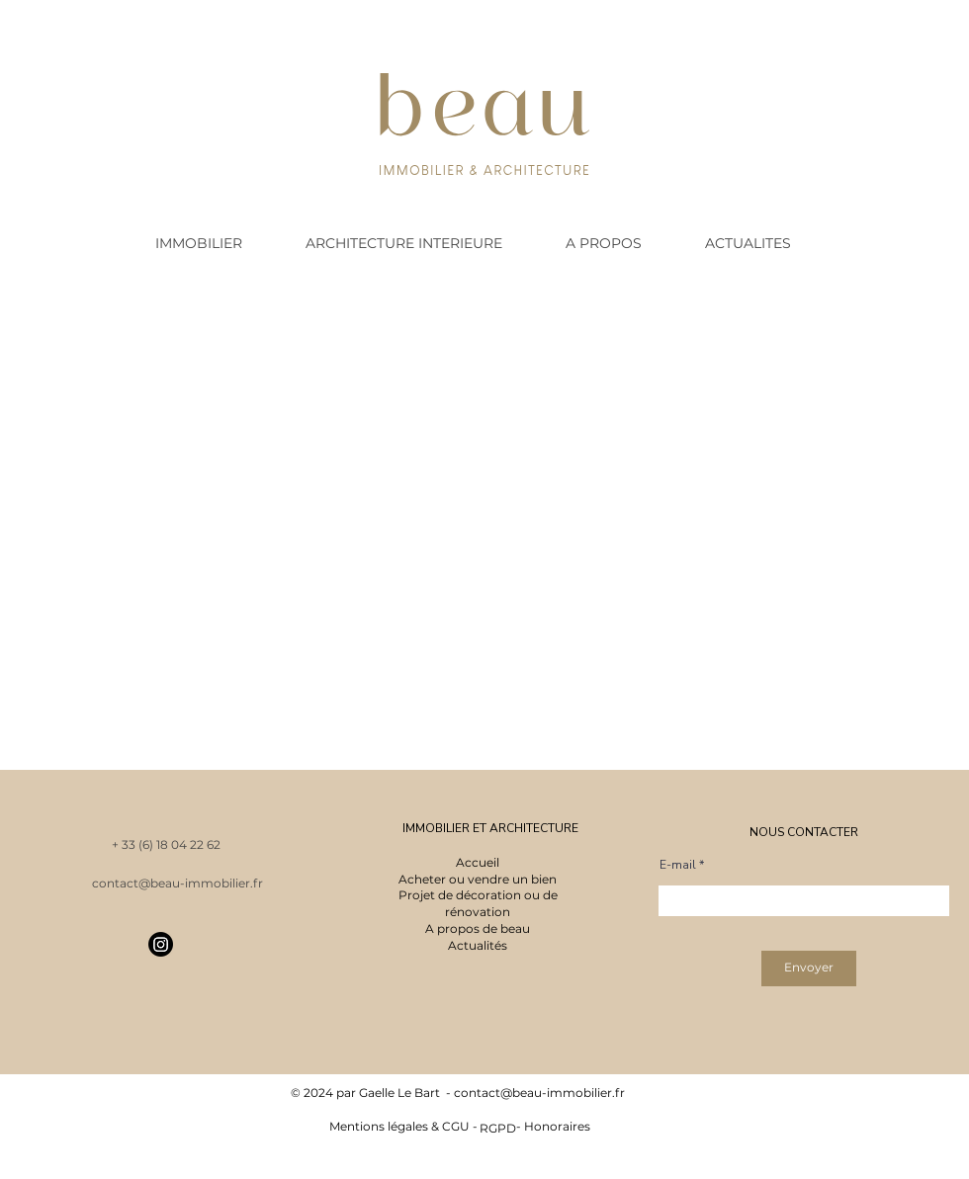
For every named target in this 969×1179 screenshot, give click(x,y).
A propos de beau (477, 928)
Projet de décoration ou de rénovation (478, 903)
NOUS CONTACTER (803, 832)
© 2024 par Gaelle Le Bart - (372, 1092)
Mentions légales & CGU (399, 1126)
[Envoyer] (808, 968)
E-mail (678, 865)
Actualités (477, 945)
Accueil (477, 862)
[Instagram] (160, 944)
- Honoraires (548, 1126)
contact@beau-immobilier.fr (539, 1092)
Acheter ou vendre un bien (477, 879)
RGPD (498, 1128)
